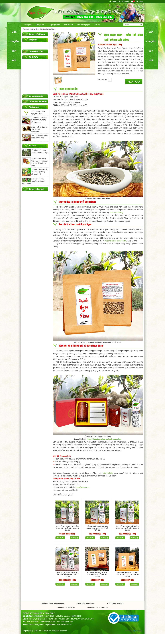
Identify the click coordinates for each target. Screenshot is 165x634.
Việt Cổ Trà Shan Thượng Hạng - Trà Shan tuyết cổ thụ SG (97, 528)
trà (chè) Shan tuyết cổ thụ (116, 241)
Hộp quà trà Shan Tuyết (36, 189)
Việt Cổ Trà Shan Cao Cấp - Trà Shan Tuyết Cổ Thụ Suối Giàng (67, 528)
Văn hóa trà (32, 145)
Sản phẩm (34, 29)
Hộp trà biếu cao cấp (36, 96)
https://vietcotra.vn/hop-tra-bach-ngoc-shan (104, 439)
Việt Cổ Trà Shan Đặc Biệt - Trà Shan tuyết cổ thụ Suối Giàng (127, 528)
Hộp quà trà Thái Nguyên (37, 34)
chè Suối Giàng (116, 213)
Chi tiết (60, 538)
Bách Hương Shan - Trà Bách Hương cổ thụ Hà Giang (97, 574)
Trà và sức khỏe (34, 107)
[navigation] (28, 25)
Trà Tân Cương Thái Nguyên (38, 101)
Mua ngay (134, 82)
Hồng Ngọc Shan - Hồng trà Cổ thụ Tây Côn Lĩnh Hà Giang (127, 574)
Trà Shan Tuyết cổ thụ (47, 29)
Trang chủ (26, 29)
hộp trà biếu (108, 473)
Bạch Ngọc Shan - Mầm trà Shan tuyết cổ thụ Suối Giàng (67, 574)
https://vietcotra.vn (83, 487)
